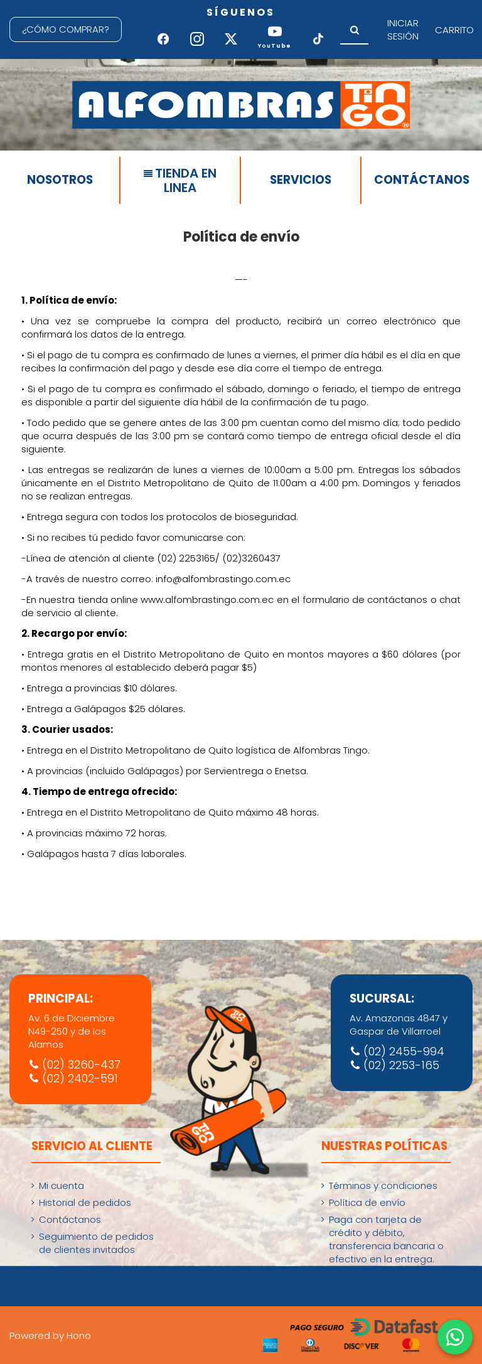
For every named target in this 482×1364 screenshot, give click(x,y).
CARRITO (454, 29)
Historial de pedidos (85, 1202)
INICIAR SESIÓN (403, 29)
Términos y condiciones (383, 1185)
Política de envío (367, 1202)
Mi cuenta (61, 1185)
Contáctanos (70, 1219)
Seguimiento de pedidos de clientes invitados (96, 1243)
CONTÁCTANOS (421, 179)
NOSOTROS (60, 179)
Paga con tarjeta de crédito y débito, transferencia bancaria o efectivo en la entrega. (386, 1239)
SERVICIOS (300, 179)
